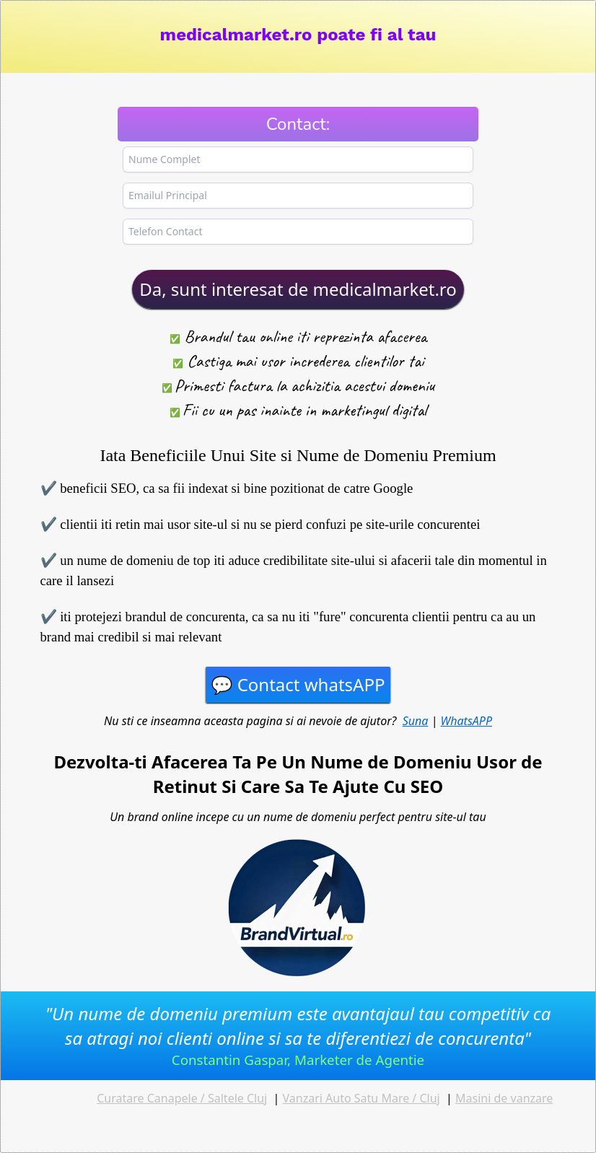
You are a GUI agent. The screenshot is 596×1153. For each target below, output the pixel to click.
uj (435, 1098)
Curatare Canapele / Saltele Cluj (182, 1098)
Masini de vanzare (504, 1098)
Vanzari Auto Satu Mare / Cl (356, 1098)
